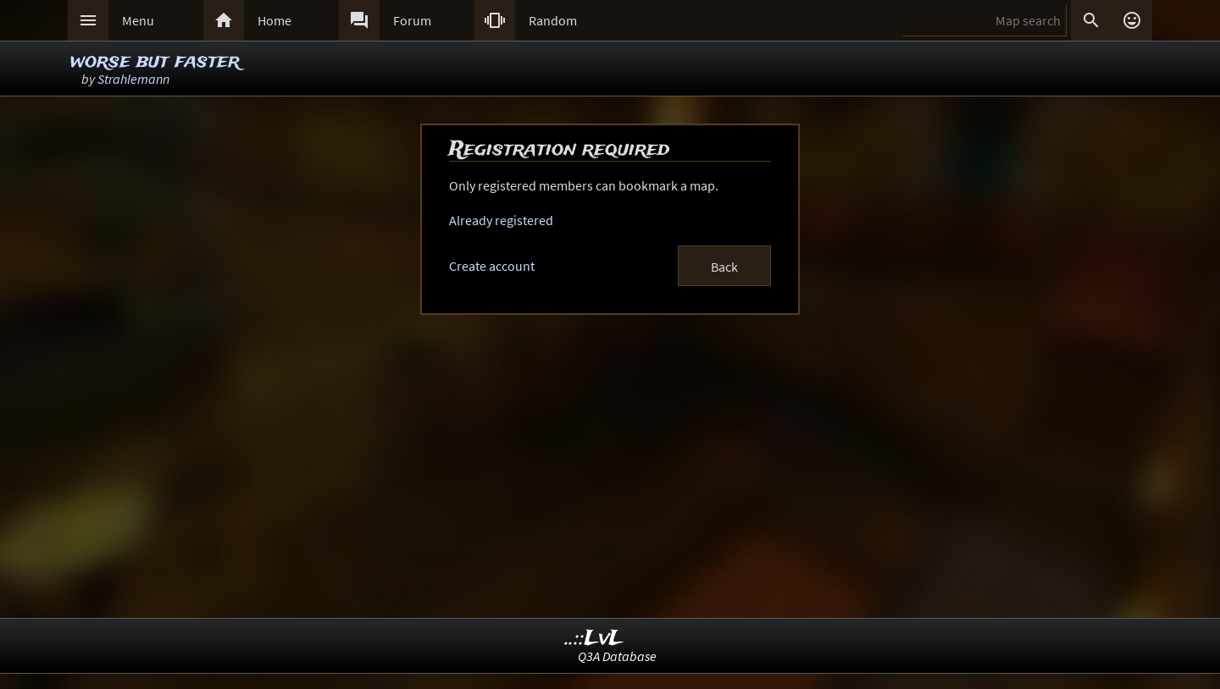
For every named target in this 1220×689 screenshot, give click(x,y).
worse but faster (154, 61)
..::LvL (594, 638)
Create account (492, 265)
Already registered (501, 220)
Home (274, 20)
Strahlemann (133, 78)
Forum (412, 20)
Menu (138, 20)
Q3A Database (617, 656)
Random (553, 20)
